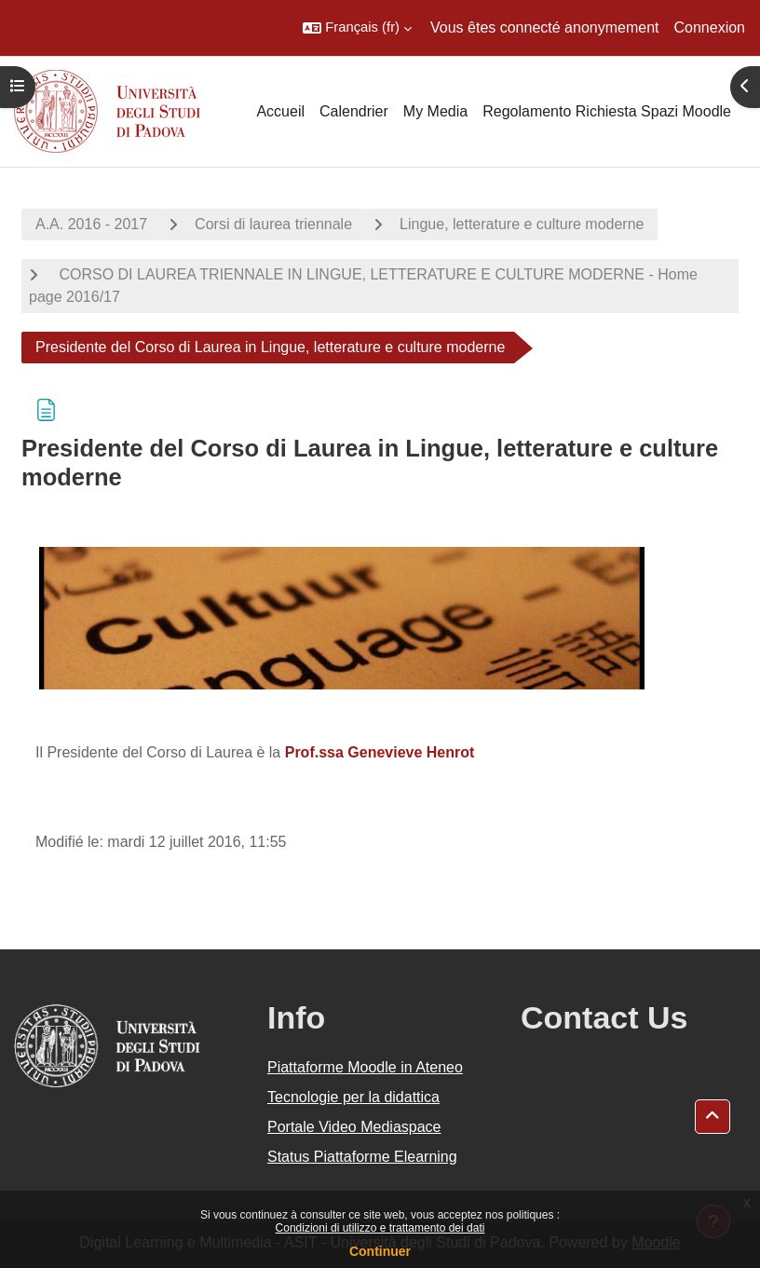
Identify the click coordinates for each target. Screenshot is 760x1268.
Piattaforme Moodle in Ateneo (365, 1067)
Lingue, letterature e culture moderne (522, 224)
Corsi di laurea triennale (273, 224)
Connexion (710, 27)
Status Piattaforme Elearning (362, 1157)
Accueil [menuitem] (280, 111)
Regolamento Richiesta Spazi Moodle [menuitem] (606, 111)
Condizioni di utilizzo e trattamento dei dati (380, 1227)
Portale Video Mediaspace (354, 1127)
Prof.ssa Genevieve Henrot (380, 752)
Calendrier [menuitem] (353, 111)
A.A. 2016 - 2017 (91, 224)
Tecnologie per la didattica (353, 1097)
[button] (357, 28)
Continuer (380, 1251)
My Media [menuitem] (435, 111)
